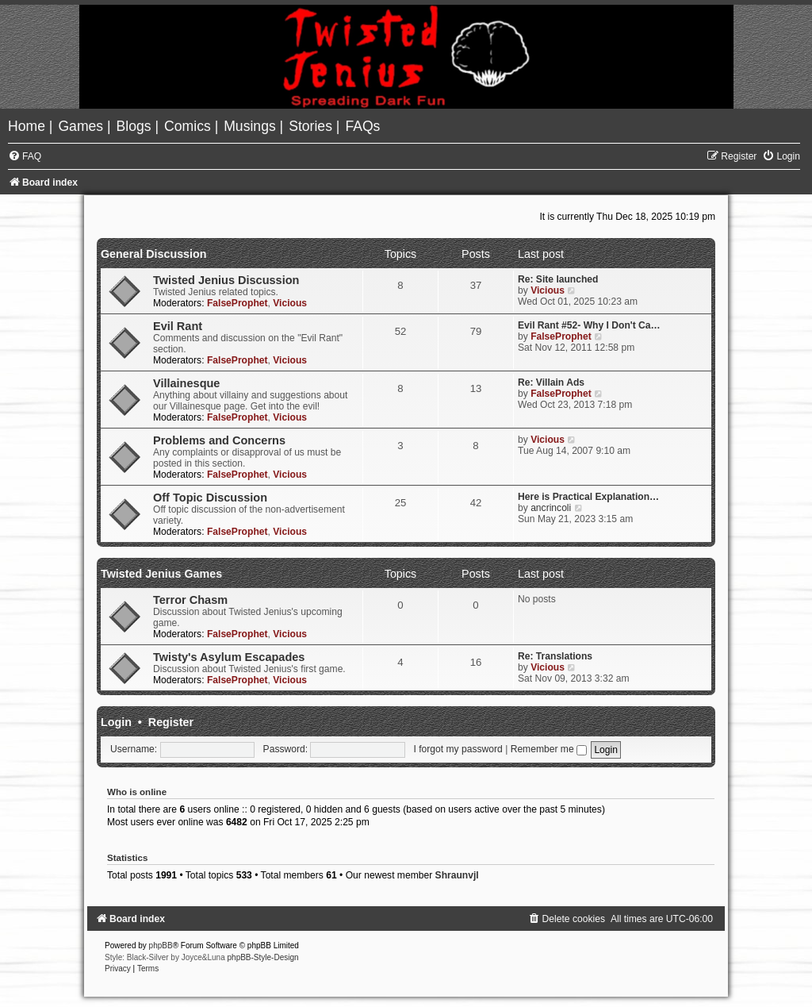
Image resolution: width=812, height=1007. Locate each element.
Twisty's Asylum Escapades (228, 657)
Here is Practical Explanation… (588, 496)
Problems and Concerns (219, 440)
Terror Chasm (190, 600)
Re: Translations (555, 656)
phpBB (161, 945)
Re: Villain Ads (551, 382)
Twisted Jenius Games (161, 573)
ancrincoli (550, 507)
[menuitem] (28, 126)
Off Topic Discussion (210, 497)
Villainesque (186, 383)
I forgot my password (458, 749)
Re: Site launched (558, 279)
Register (170, 722)
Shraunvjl (457, 875)
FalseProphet (237, 303)
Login (116, 722)
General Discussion (154, 254)
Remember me (549, 749)
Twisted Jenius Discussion (226, 280)
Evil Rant (177, 326)
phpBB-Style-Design (263, 957)
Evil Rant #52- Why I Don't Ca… (589, 325)
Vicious (290, 303)
